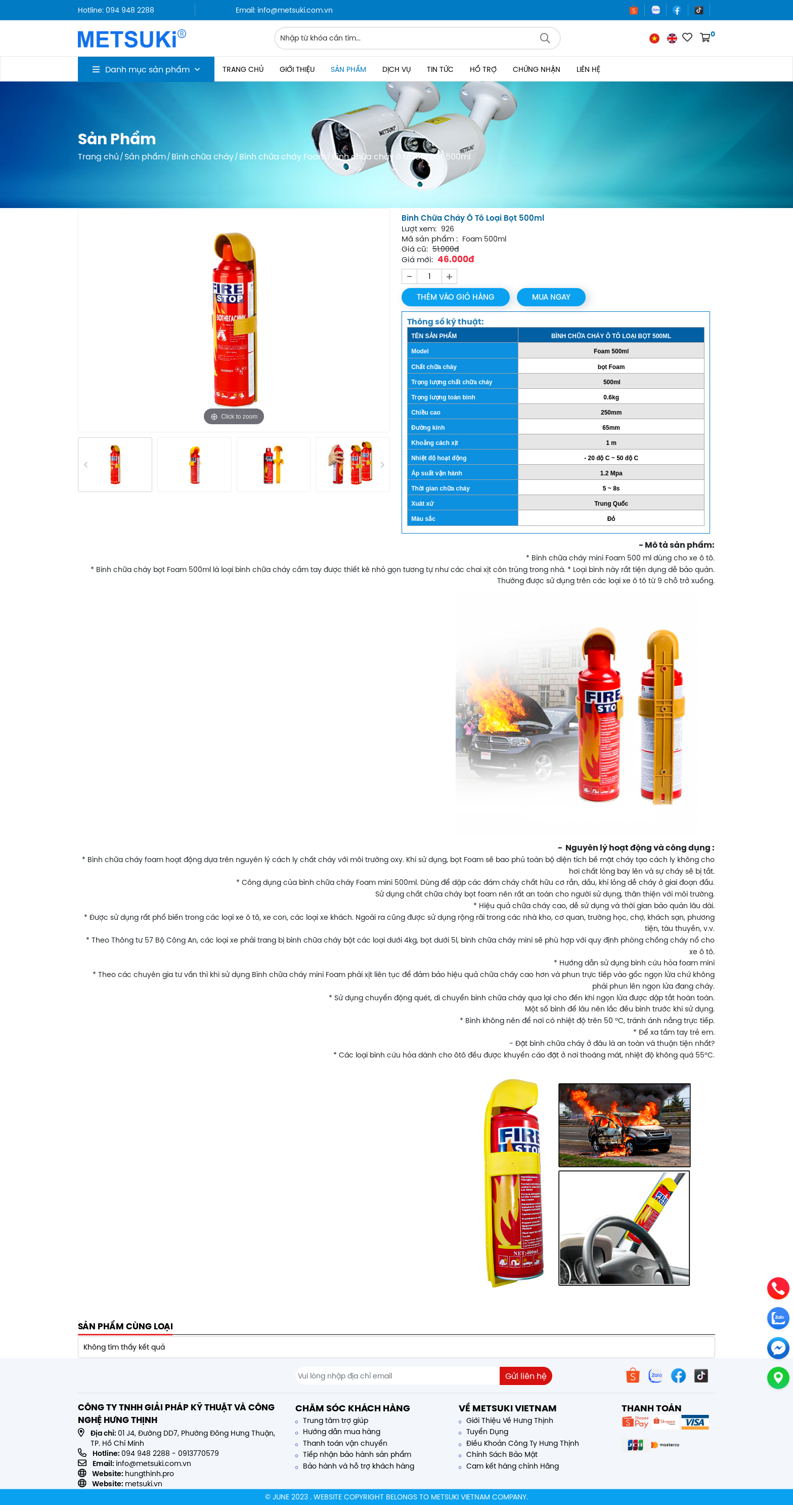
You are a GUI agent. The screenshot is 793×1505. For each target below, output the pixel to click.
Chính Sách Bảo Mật (498, 1454)
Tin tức (440, 69)
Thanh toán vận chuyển (341, 1443)
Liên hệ (588, 69)
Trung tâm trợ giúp (331, 1420)
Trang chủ (243, 69)
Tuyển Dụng (483, 1432)
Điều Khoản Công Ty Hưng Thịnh (519, 1443)
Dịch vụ (396, 69)
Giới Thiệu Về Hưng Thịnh (506, 1420)
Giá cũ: (415, 249)
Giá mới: (417, 260)
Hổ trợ (483, 69)
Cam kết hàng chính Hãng (509, 1466)
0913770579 (198, 1453)
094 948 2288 (145, 1453)
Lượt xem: (419, 229)
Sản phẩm (348, 69)
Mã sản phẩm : (430, 239)
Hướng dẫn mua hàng (337, 1432)
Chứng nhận (536, 69)
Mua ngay (552, 297)
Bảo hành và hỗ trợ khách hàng (354, 1466)
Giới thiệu (297, 69)
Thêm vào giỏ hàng (456, 297)
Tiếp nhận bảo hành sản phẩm (353, 1454)
